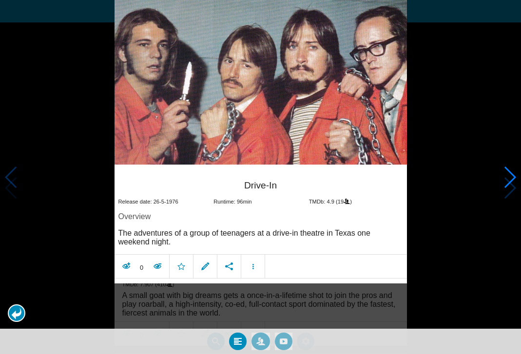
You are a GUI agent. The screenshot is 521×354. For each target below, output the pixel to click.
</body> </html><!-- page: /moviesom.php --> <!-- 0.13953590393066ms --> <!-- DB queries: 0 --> (260, 177)
